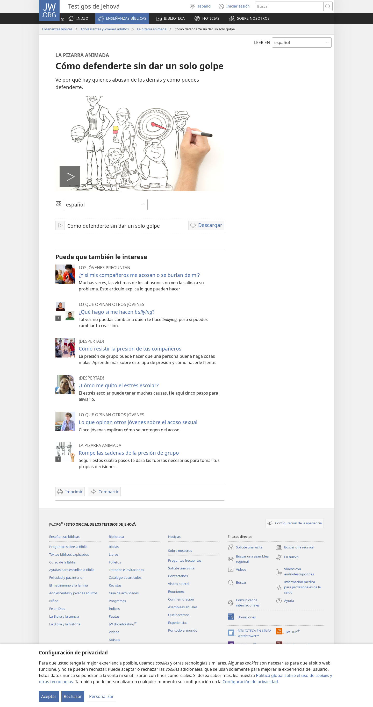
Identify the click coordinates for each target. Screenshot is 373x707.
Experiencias (177, 622)
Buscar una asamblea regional (248, 559)
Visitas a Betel (178, 583)
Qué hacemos (178, 614)
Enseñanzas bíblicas (57, 29)
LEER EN (262, 42)
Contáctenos (178, 576)
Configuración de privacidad (250, 681)
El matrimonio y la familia (68, 585)
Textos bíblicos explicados (69, 554)
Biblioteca (116, 536)
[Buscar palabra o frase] (289, 6)
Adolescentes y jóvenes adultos (105, 29)
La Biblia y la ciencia (64, 616)
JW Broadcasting (123, 624)
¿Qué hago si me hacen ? (116, 311)
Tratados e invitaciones (126, 569)
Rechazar (73, 696)
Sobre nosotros (180, 550)
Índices (114, 608)
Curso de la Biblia (62, 562)
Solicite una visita (181, 568)
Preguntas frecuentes (184, 560)
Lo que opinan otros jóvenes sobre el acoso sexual (138, 422)
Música (114, 639)
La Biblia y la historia (64, 624)
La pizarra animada (151, 29)
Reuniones (176, 591)
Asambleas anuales (182, 607)
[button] (122, 18)
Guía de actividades (124, 593)
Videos (114, 632)
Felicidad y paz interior (66, 577)
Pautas (114, 616)
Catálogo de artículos (125, 577)
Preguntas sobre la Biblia (68, 546)
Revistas (115, 585)
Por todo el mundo (182, 630)
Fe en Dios (57, 608)
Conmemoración (181, 599)
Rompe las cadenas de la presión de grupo (129, 452)
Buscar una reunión (295, 547)
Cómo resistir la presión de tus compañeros (130, 348)
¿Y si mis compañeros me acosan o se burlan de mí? (139, 275)
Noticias (174, 536)
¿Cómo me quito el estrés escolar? (119, 385)
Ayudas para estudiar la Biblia (71, 569)
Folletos (115, 562)
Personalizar (101, 696)
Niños (53, 600)
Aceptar (48, 696)
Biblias (114, 546)
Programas (117, 600)
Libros (113, 554)
